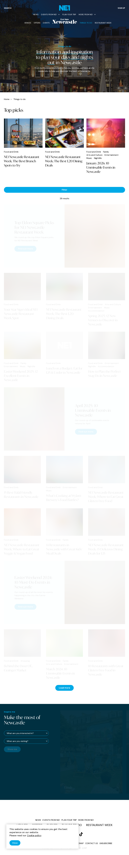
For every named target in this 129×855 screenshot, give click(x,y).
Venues (27, 23)
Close (15, 843)
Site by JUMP (80, 848)
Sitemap (79, 843)
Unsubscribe (105, 843)
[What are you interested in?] (26, 733)
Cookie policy (34, 835)
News (35, 14)
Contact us (91, 843)
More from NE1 (87, 14)
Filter (64, 189)
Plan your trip (69, 14)
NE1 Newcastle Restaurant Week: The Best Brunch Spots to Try (21, 161)
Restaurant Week (103, 23)
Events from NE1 (50, 14)
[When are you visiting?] (26, 741)
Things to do (86, 23)
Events (46, 23)
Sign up (121, 8)
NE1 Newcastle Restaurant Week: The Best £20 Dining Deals (63, 161)
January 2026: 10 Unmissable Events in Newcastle (100, 167)
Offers (37, 23)
